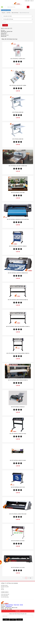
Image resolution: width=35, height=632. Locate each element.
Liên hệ (2, 589)
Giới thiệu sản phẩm (5, 586)
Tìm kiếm (5, 25)
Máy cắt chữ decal (15, 12)
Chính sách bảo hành (5, 594)
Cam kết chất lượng (5, 596)
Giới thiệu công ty (4, 585)
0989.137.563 (14, 607)
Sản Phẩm (8, 12)
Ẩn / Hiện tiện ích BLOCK (5, 10)
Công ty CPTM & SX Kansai (9, 583)
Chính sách (4, 592)
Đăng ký (32, 0)
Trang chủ (3, 12)
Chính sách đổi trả (4, 595)
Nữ (13, 619)
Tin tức (2, 588)
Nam (6, 619)
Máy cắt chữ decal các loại (24, 12)
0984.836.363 (8, 607)
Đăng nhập (27, 0)
